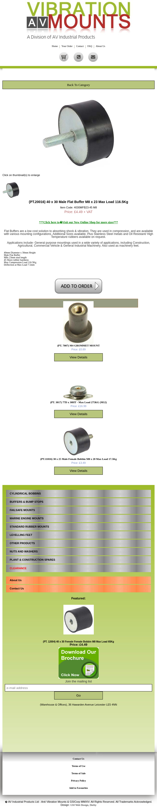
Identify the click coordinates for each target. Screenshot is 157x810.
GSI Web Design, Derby (83, 804)
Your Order (66, 46)
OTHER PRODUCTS (22, 543)
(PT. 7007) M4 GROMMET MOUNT (78, 345)
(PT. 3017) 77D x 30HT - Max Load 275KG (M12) (78, 402)
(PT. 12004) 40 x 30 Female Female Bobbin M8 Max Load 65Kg (78, 641)
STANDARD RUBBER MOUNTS (29, 526)
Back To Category (78, 85)
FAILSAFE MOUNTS (22, 510)
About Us (100, 46)
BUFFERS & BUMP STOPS (26, 501)
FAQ (89, 46)
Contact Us (17, 588)
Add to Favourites (78, 788)
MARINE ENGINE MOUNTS (27, 518)
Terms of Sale (78, 773)
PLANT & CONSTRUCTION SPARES (32, 559)
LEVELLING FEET (21, 534)
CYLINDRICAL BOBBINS (25, 493)
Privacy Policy (78, 780)
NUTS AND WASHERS (24, 551)
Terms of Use (78, 766)
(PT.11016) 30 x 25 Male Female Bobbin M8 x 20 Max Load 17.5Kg (78, 458)
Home (55, 46)
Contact (80, 46)
